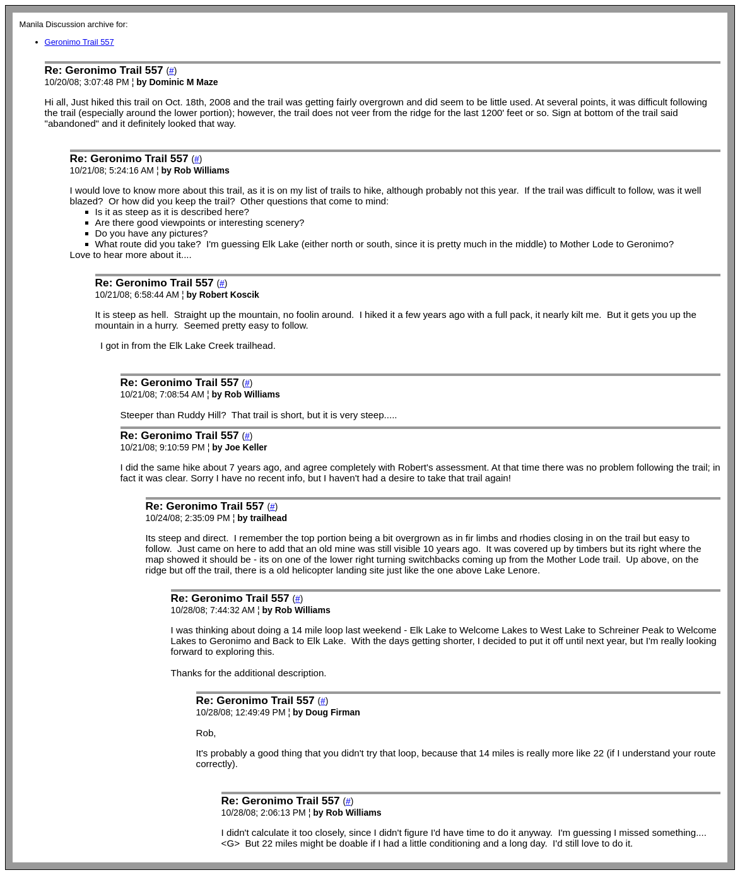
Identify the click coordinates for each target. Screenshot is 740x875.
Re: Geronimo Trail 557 (104, 70)
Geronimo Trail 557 (79, 42)
